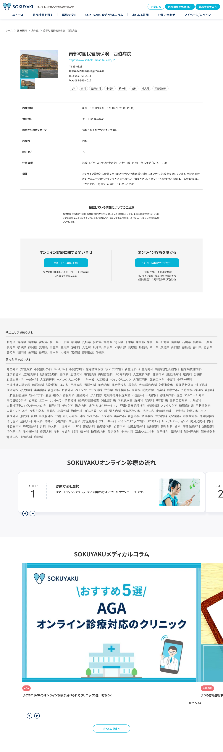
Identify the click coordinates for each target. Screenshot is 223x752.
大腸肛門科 (140, 379)
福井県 (197, 342)
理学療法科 (14, 374)
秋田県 (54, 342)
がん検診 (96, 395)
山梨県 (207, 342)
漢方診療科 (30, 374)
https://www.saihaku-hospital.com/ (90, 60)
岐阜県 (21, 347)
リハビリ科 (60, 369)
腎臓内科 (12, 436)
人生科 (102, 410)
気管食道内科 (191, 426)
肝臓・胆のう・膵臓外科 (60, 395)
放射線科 (153, 426)
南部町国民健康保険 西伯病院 (60, 30)
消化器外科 (30, 431)
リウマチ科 (153, 421)
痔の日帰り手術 (17, 400)
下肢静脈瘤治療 (17, 395)
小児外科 (64, 426)
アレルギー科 (107, 421)
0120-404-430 (68, 263)
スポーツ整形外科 (33, 410)
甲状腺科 (76, 384)
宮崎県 (75, 352)
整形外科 (167, 426)
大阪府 (86, 347)
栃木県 (97, 342)
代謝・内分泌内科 (66, 416)
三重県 (54, 347)
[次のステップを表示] (32, 513)
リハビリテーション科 (175, 421)
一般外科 (32, 379)
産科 (57, 431)
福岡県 (21, 352)
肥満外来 (67, 390)
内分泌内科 (197, 421)
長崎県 (43, 352)
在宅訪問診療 (95, 369)
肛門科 (24, 416)
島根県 (143, 347)
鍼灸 (179, 395)
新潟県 (164, 342)
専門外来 (162, 400)
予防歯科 (187, 390)
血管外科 (173, 390)
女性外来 (26, 369)
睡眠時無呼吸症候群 (117, 395)
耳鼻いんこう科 (145, 431)
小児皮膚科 (76, 369)
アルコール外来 (194, 395)
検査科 (170, 379)
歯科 (177, 426)
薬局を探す (69, 14)
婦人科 (52, 426)
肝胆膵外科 (173, 374)
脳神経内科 (191, 431)
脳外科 (138, 400)
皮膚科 (66, 431)
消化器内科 (14, 431)
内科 (210, 421)
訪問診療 (148, 390)
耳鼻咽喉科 (206, 416)
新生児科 (131, 369)
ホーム (9, 30)
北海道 (11, 342)
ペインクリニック (120, 379)
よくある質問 (140, 14)
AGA (203, 410)
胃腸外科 (90, 384)
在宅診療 (90, 374)
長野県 (11, 347)
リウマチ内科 (123, 374)
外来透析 (201, 384)
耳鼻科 (160, 390)
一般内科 (152, 395)
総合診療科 (119, 384)
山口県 (175, 347)
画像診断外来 (184, 384)
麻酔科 (38, 436)
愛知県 (43, 347)
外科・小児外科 (89, 416)
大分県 (64, 352)
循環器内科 (104, 426)
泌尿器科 (208, 426)
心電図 (32, 400)
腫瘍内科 (158, 374)
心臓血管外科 (136, 426)
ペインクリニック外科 (88, 390)
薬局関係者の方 (208, 7)
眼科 (75, 431)
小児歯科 (195, 400)
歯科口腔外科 (179, 400)
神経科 (198, 390)
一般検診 (179, 410)
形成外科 (89, 426)
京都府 (75, 347)
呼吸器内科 (14, 426)
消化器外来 (108, 400)
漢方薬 (108, 390)
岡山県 (154, 347)
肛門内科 (54, 405)
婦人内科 (115, 410)
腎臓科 (198, 374)
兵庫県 (97, 347)
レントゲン (56, 400)
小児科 (76, 426)
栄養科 (136, 390)
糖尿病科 (38, 384)
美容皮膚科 (89, 421)
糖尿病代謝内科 (191, 369)
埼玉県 (118, 342)
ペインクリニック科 (69, 379)
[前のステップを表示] (25, 513)
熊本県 (54, 352)
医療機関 (22, 30)
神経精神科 (166, 384)
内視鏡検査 (125, 400)
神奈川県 (153, 342)
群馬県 (108, 342)
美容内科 (104, 384)
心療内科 (119, 426)
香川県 (197, 347)
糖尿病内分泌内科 (167, 369)
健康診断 (153, 405)
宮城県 (43, 342)
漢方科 (64, 384)
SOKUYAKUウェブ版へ (157, 263)
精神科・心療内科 (55, 421)
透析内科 (148, 410)
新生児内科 (145, 369)
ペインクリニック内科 (131, 421)
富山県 (175, 342)
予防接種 (70, 400)
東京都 (140, 342)
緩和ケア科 (36, 395)
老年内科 (127, 431)
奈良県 (108, 347)
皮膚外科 (63, 410)
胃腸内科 (176, 431)
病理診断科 (105, 374)
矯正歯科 (74, 421)
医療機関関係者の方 (180, 7)
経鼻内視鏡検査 (88, 400)
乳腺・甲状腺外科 (42, 416)
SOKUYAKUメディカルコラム (104, 14)
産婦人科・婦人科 (31, 421)
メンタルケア (169, 405)
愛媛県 (207, 347)
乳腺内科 (54, 390)
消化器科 (12, 421)
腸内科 (64, 374)
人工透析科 (47, 379)
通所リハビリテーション (103, 405)
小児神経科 (184, 379)
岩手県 (32, 342)
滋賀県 (64, 347)
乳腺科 (209, 390)
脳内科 (187, 374)
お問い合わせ (166, 14)
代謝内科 (12, 390)
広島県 (164, 347)
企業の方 (156, 7)
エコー (43, 400)
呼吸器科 (175, 416)
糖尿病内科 (98, 431)
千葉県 (129, 342)
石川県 (186, 342)
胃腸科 (50, 410)
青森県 (21, 342)
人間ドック (13, 410)
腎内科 (149, 400)
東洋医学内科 (132, 410)
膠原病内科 (167, 395)
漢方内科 (161, 416)
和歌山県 (120, 347)
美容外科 (113, 431)
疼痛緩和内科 (148, 384)
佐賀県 (32, 352)
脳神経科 (52, 384)
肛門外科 (162, 431)
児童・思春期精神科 (132, 405)
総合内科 (81, 405)
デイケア (67, 405)
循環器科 (147, 416)
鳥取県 (35, 30)
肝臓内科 (82, 395)
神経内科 (193, 410)
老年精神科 (163, 410)
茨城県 (86, 342)
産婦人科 (46, 431)
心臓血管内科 (15, 379)
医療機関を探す (43, 14)
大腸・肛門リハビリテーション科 (26, 405)
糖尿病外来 (186, 405)
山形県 (64, 342)
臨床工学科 (157, 379)
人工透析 (102, 379)
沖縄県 (100, 352)
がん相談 (90, 410)
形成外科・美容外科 (113, 416)
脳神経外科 (208, 431)
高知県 (11, 352)
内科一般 (88, 379)
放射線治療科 (49, 374)
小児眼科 (26, 390)
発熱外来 (12, 369)
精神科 (84, 431)
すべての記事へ (111, 728)
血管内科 (76, 374)
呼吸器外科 (30, 426)
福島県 (75, 342)
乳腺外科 (134, 416)
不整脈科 (138, 395)
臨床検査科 (122, 390)
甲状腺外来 (203, 405)
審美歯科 (40, 390)
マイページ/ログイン (197, 14)
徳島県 (186, 347)
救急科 (132, 384)
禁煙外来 (12, 416)
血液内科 (26, 436)
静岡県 (32, 347)
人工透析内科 (142, 374)
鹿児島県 (88, 352)
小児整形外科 (43, 369)
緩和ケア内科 (114, 369)
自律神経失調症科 (18, 384)
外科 (43, 426)
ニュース (17, 14)
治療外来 (77, 410)
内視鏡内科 (190, 416)
